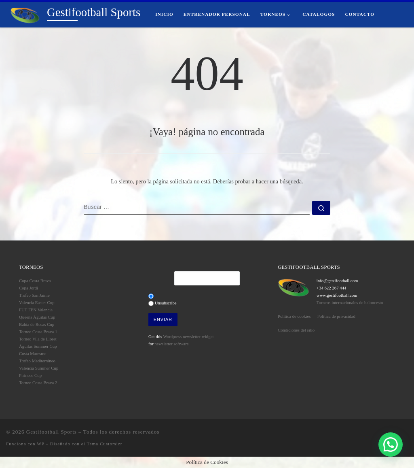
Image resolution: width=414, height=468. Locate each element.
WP (40, 443)
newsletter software (171, 343)
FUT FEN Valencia (36, 309)
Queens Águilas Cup (37, 317)
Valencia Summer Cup (38, 368)
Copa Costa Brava (35, 280)
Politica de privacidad (336, 316)
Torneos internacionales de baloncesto (350, 302)
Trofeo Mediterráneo (37, 360)
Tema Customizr (104, 443)
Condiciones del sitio (296, 330)
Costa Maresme (32, 353)
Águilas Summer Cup (38, 346)
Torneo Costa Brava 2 (38, 382)
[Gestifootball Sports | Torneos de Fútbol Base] (25, 14)
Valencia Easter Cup (37, 302)
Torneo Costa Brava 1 (38, 331)
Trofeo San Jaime (34, 295)
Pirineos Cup (30, 375)
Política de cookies (294, 316)
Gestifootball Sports (51, 432)
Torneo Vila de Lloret (38, 338)
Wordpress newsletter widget (188, 336)
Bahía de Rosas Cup (36, 324)
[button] (390, 444)
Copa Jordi (28, 287)
